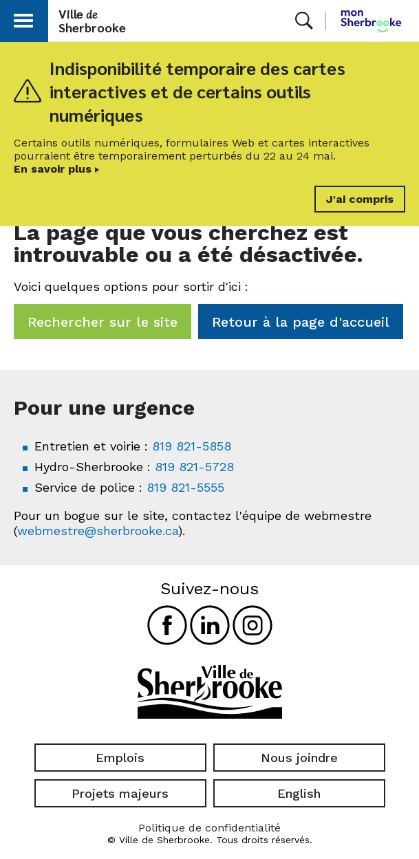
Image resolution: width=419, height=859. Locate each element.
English (299, 793)
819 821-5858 (191, 446)
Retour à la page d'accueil (300, 322)
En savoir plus (53, 168)
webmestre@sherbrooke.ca (97, 530)
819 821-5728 (194, 466)
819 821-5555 (185, 487)
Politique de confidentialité (209, 827)
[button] (23, 18)
